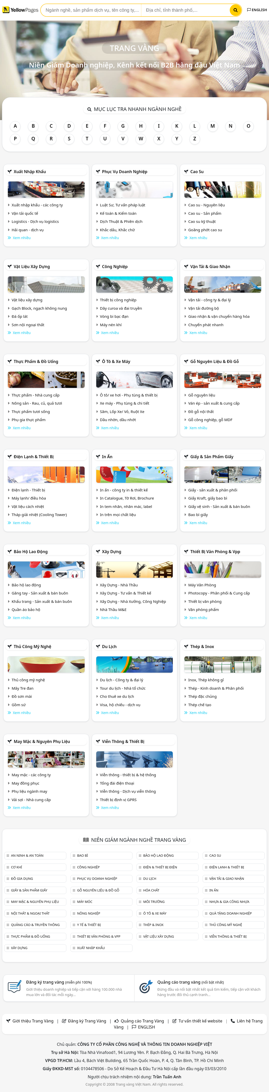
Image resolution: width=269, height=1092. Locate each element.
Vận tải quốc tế (25, 213)
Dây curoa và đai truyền (121, 308)
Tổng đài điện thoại (117, 783)
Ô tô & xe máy (116, 361)
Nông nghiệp (88, 913)
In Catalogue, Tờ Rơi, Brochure (127, 498)
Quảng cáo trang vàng (190, 982)
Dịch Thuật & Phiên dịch (121, 221)
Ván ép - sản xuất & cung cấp (214, 403)
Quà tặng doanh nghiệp (230, 913)
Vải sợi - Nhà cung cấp (31, 799)
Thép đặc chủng (202, 696)
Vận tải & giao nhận (210, 266)
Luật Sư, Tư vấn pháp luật (122, 204)
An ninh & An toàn (27, 855)
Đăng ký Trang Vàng (87, 1021)
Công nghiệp (115, 266)
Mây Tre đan (22, 688)
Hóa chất (151, 890)
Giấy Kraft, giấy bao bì (207, 498)
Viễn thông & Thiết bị (123, 741)
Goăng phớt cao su (205, 229)
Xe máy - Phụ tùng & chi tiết (124, 403)
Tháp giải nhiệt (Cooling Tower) (39, 514)
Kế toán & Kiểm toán (118, 213)
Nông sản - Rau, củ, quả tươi (37, 403)
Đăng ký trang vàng (59, 982)
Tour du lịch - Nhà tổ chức (123, 688)
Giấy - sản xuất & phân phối (212, 489)
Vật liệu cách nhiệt (28, 506)
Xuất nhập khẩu (30, 171)
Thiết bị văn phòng (205, 601)
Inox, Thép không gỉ (206, 679)
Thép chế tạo (199, 704)
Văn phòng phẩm (203, 609)
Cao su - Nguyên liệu (206, 204)
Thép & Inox (202, 646)
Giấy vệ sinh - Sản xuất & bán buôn (219, 506)
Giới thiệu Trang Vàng (32, 1021)
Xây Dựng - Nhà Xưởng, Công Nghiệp (133, 601)
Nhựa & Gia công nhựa (229, 901)
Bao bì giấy (198, 514)
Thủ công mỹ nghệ (32, 646)
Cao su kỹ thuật (202, 221)
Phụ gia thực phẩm (29, 419)
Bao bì (82, 855)
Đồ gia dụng (22, 878)
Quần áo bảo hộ (26, 609)
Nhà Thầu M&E (113, 609)
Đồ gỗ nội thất (201, 411)
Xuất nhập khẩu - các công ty (37, 204)
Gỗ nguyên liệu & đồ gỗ (214, 361)
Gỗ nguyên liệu (201, 395)
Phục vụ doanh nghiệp (124, 171)
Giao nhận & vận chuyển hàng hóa (218, 316)
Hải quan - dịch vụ (28, 229)
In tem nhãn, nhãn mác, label (126, 506)
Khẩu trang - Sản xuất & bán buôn (42, 601)
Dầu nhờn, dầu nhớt (118, 419)
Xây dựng (111, 551)
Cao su (197, 171)
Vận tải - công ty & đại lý (209, 299)
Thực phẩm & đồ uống (36, 361)
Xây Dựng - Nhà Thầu (119, 584)
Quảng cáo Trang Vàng (142, 1021)
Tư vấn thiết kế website (201, 1021)
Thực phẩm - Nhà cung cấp (36, 395)
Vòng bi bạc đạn (114, 316)
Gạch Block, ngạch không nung (39, 308)
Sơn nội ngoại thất (28, 324)
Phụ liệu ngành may (29, 791)
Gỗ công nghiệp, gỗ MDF (210, 419)
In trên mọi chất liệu (118, 514)
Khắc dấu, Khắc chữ (117, 229)
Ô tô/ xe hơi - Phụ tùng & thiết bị (129, 395)
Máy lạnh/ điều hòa (29, 498)
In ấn (107, 456)
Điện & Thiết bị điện (160, 867)
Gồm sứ (19, 704)
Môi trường (154, 901)
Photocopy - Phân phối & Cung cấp (219, 592)
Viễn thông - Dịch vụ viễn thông (128, 791)
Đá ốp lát (20, 316)
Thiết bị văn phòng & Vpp (215, 551)
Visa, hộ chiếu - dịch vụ (120, 704)
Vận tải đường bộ (203, 308)
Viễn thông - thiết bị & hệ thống (128, 774)
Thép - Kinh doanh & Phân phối (216, 688)
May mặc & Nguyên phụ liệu (42, 741)
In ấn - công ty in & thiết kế (124, 489)
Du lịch (109, 646)
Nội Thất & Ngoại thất (30, 913)
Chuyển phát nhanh (205, 324)
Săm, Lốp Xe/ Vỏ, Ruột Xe (122, 411)
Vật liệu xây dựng (32, 266)
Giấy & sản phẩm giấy (211, 456)
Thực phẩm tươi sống (31, 411)
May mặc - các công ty (31, 774)
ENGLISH (257, 9)
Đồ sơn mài (22, 696)
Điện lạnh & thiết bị (34, 456)
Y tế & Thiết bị (89, 924)
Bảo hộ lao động (31, 551)
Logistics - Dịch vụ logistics (35, 221)
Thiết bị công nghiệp (118, 299)
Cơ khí (16, 867)
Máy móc (84, 901)
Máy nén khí (111, 324)
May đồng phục (25, 783)
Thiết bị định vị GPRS (118, 799)
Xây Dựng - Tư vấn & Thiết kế (125, 592)
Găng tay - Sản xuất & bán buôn (40, 592)
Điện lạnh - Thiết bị (28, 489)
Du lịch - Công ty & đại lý (121, 679)
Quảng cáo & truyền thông (35, 924)
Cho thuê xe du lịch (117, 696)
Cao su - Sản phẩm (204, 213)
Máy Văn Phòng (202, 584)
